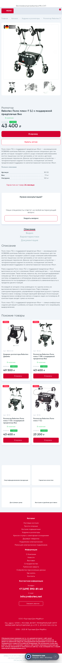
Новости (31, 558)
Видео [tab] (29, 233)
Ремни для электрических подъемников (31, 545)
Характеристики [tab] (29, 236)
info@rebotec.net (31, 596)
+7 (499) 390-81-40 (31, 589)
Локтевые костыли (31, 523)
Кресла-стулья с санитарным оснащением (31, 536)
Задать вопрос (31, 218)
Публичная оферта (31, 567)
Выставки (31, 561)
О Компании (31, 554)
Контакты (31, 576)
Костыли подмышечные (31, 529)
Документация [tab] (29, 240)
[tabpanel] (31, 276)
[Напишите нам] (42, 656)
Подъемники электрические (31, 542)
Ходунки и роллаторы (31, 533)
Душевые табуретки (31, 539)
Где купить (31, 573)
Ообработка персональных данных (31, 570)
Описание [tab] (29, 229)
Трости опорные (31, 526)
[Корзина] (58, 11)
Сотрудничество (31, 564)
